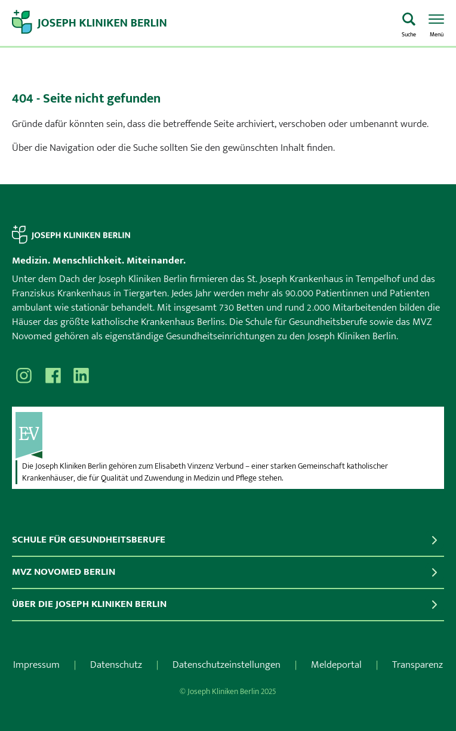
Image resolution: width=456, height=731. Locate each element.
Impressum (36, 664)
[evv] (228, 435)
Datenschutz (116, 664)
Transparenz (417, 664)
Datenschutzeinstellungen (226, 664)
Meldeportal (336, 664)
